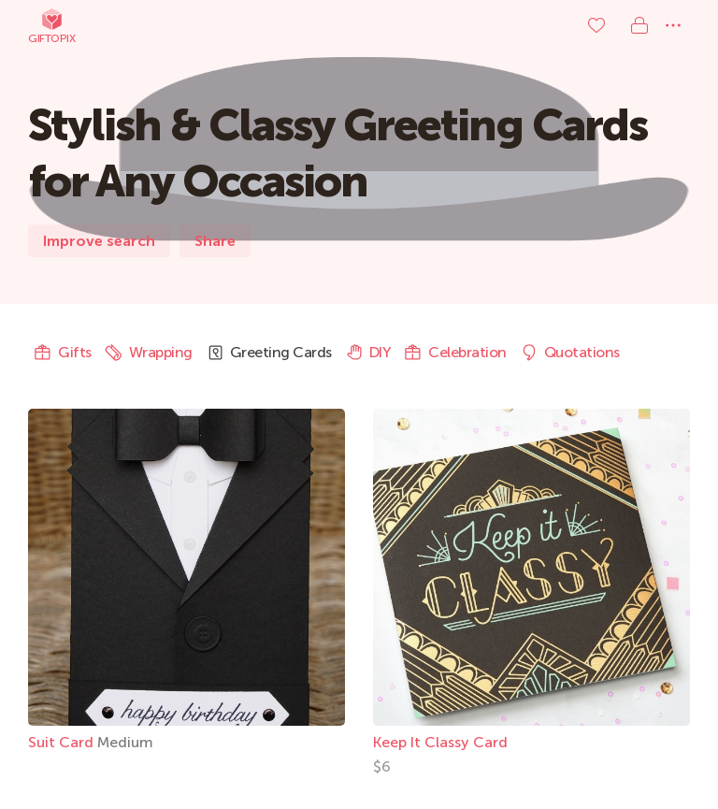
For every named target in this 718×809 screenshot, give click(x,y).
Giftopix (51, 26)
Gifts (63, 352)
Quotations (570, 352)
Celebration (455, 352)
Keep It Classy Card (440, 742)
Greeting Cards (269, 352)
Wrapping (149, 352)
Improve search (99, 241)
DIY (368, 352)
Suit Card (62, 742)
